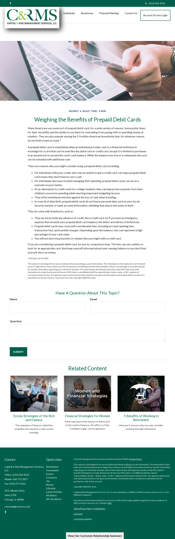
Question (16, 321)
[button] (69, 13)
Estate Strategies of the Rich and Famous (34, 418)
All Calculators (54, 499)
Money (49, 484)
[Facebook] (10, 3)
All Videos (51, 495)
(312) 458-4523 (155, 3)
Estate (49, 473)
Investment (52, 470)
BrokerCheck (136, 459)
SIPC (110, 503)
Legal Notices (99, 508)
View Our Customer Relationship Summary (95, 535)
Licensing (78, 514)
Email (93, 299)
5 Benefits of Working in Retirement (141, 418)
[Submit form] (18, 351)
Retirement (52, 466)
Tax (48, 481)
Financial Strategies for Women (87, 416)
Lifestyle (50, 488)
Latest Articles (54, 491)
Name (13, 299)
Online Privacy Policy (83, 508)
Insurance (51, 477)
